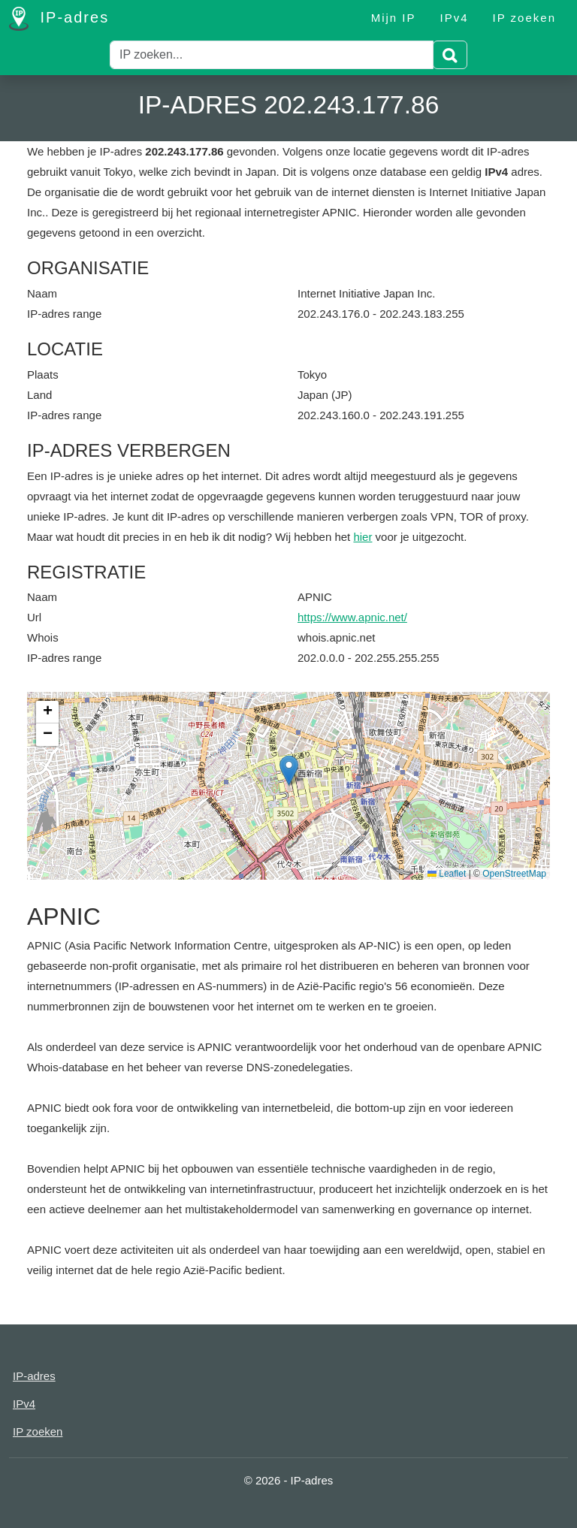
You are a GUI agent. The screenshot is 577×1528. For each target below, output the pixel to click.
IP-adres (59, 19)
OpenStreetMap (514, 873)
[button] (288, 770)
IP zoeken (524, 17)
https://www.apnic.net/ (352, 617)
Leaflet (446, 873)
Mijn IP (393, 17)
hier (362, 536)
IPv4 (454, 17)
